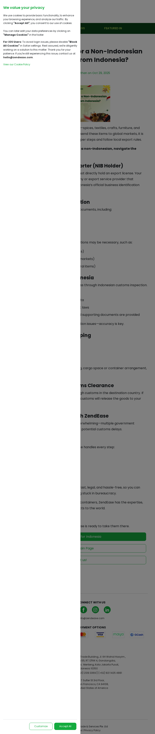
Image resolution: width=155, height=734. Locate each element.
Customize (41, 726)
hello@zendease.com (18, 57)
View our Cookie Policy (16, 64)
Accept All (65, 726)
